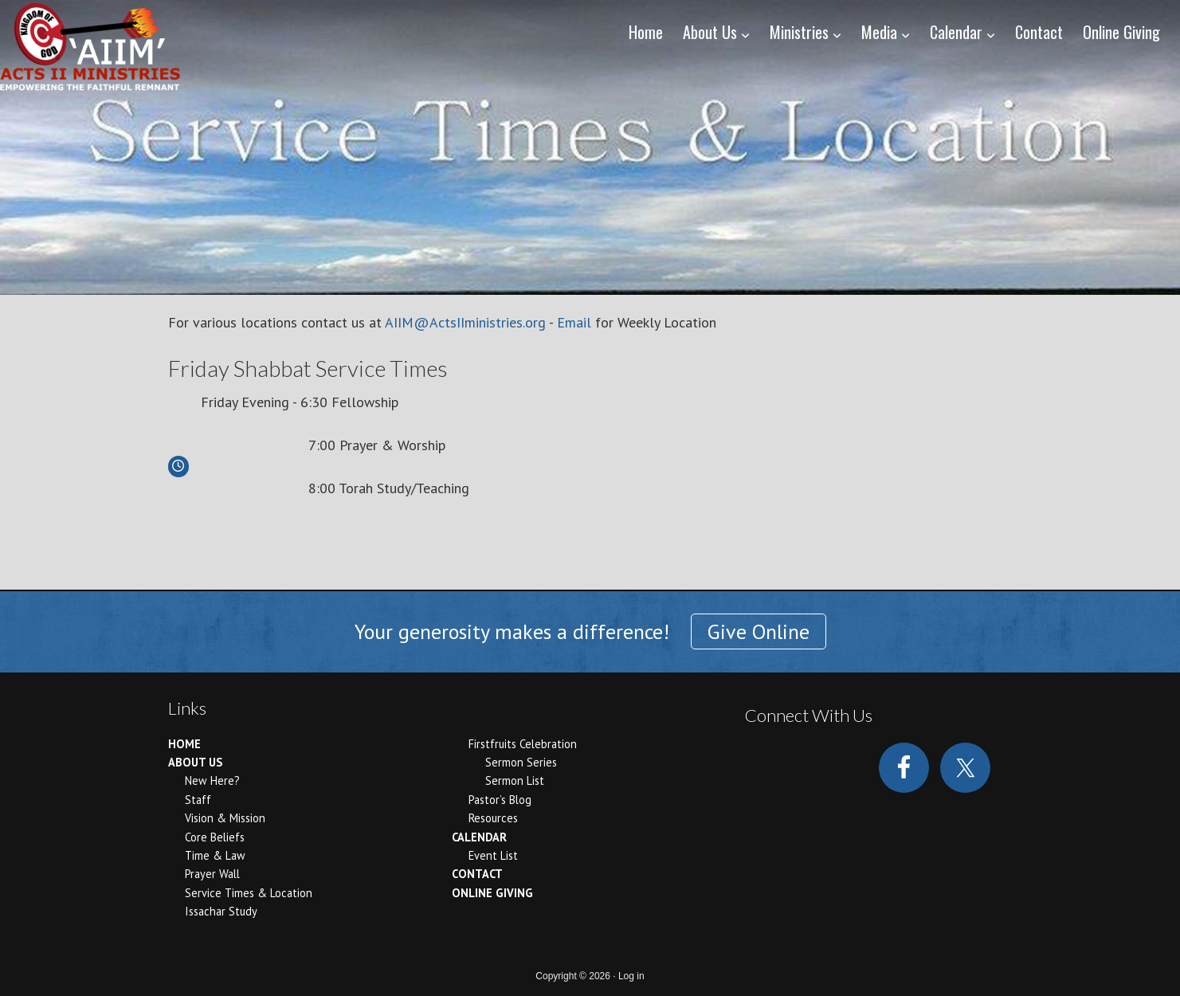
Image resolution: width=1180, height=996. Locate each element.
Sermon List (514, 780)
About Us (195, 762)
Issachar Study (221, 911)
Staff (198, 799)
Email (574, 322)
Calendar (479, 837)
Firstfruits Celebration (522, 743)
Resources (493, 817)
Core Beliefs (215, 837)
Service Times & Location (248, 892)
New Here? (212, 780)
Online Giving (492, 892)
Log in (631, 976)
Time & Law (215, 855)
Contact (477, 873)
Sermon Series (521, 762)
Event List (493, 855)
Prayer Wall (212, 873)
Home (184, 743)
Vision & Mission (225, 817)
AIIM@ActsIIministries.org (465, 322)
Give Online (759, 631)
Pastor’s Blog (499, 799)
